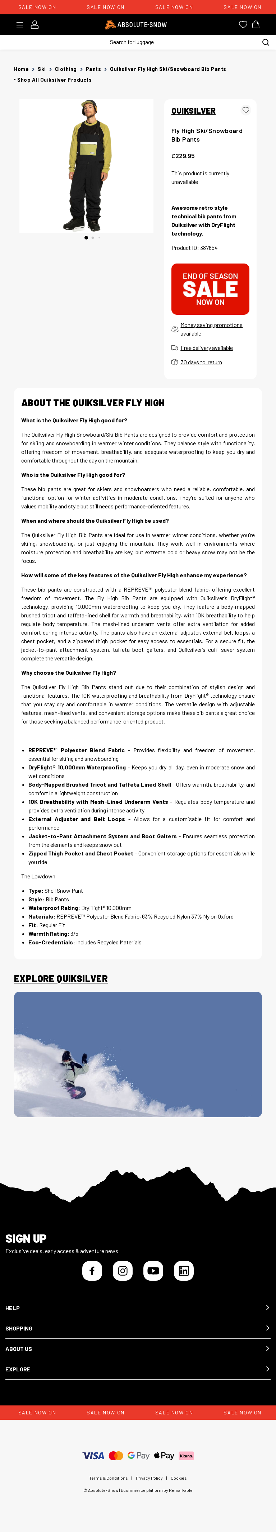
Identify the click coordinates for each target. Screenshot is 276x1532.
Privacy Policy (149, 1477)
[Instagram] (123, 1271)
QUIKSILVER (193, 110)
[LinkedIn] (184, 1271)
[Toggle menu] (22, 25)
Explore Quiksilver (61, 978)
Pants (93, 69)
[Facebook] (92, 1271)
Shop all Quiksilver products (54, 80)
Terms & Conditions (108, 1477)
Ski (42, 69)
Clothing (66, 69)
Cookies (179, 1477)
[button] (138, 1308)
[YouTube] (153, 1271)
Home (21, 69)
